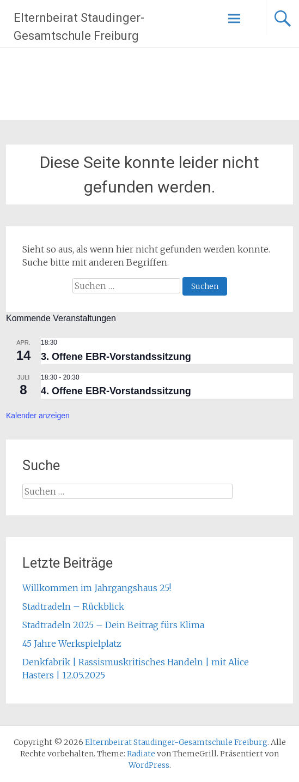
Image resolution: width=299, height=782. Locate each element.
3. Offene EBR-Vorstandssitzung (116, 356)
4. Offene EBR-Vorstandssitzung (116, 391)
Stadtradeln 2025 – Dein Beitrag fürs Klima (113, 624)
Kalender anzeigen (38, 415)
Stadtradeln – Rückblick (73, 606)
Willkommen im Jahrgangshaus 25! (96, 587)
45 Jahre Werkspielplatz (71, 643)
